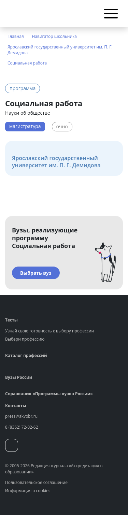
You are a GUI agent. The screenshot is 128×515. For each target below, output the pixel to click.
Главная (16, 36)
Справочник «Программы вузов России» (49, 394)
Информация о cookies (28, 490)
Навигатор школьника (54, 36)
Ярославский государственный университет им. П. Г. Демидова (60, 50)
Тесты (11, 320)
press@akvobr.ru (21, 416)
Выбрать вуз (36, 273)
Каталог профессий (26, 355)
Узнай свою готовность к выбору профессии (49, 331)
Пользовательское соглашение (36, 482)
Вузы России (18, 377)
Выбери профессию (24, 339)
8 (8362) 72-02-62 (21, 427)
